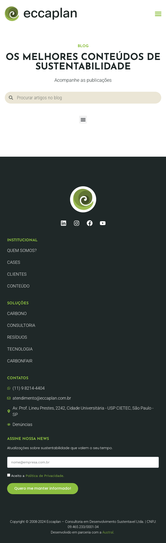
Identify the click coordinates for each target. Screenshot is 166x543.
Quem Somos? (22, 250)
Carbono (17, 313)
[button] (158, 13)
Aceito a (37, 475)
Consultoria (21, 325)
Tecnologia (20, 349)
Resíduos (17, 337)
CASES (13, 262)
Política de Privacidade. (45, 475)
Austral (107, 532)
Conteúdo (18, 285)
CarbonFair (19, 360)
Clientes (17, 274)
